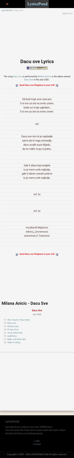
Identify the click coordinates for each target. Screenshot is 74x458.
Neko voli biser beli (16, 339)
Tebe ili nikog (13, 342)
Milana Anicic (44, 76)
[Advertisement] (37, 35)
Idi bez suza (12, 326)
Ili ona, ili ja (12, 329)
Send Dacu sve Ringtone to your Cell (37, 85)
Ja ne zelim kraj (14, 332)
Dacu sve (17, 76)
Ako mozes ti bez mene (18, 320)
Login (37, 441)
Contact (37, 444)
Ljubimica (12, 336)
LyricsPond (7, 10)
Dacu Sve (28, 79)
